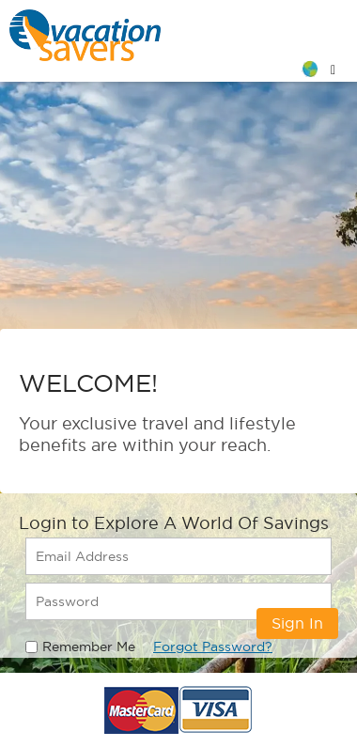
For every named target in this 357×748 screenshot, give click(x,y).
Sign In (297, 623)
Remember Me (88, 646)
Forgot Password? (212, 646)
